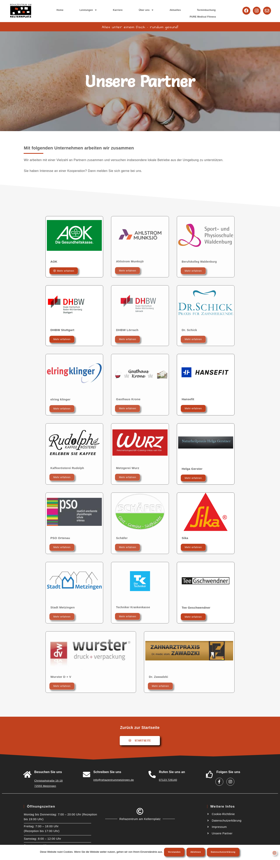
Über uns (141, 10)
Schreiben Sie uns (107, 772)
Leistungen (106, 10)
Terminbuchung (180, 10)
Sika (185, 537)
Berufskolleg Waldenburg (202, 261)
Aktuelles (160, 10)
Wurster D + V (61, 676)
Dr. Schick (190, 329)
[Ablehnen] (274, 853)
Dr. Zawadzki (159, 676)
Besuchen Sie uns (48, 772)
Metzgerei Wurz (128, 467)
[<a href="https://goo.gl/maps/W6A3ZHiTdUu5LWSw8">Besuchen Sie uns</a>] (27, 774)
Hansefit (188, 399)
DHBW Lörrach (127, 329)
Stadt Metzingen (63, 607)
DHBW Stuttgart (62, 329)
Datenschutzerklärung (223, 853)
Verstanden (175, 853)
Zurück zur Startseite (139, 727)
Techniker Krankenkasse (135, 607)
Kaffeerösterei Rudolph (68, 467)
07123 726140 (167, 779)
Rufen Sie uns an (172, 772)
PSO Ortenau (60, 537)
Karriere (124, 10)
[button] (106, 11)
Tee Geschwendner (197, 607)
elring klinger (60, 399)
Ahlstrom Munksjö (130, 261)
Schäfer (122, 537)
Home (88, 10)
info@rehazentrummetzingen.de (112, 779)
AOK (54, 261)
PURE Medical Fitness (208, 10)
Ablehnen (196, 853)
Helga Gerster (192, 468)
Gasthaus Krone (128, 399)
